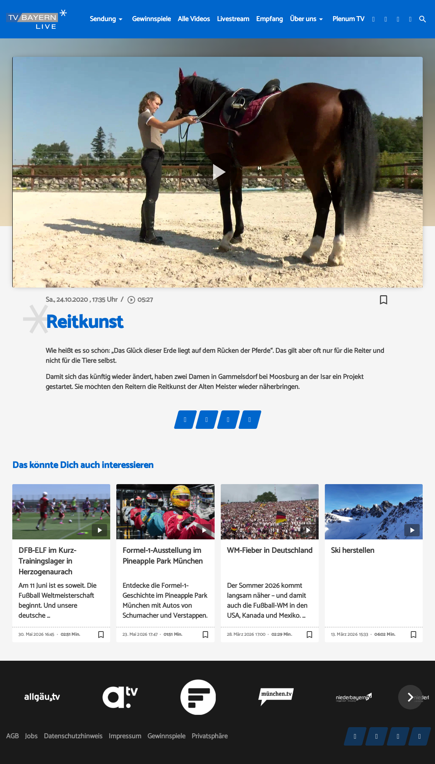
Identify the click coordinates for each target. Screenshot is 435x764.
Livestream (233, 19)
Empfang (269, 19)
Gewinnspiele (151, 19)
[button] (410, 697)
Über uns (303, 19)
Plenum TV (348, 19)
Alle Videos (194, 19)
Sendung (103, 19)
